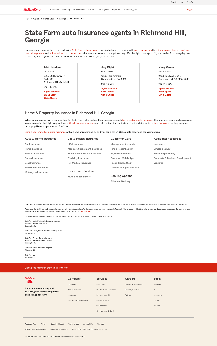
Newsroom (159, 144)
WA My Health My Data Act (35, 329)
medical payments (34, 53)
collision (185, 50)
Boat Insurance (33, 163)
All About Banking (120, 181)
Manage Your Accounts (123, 144)
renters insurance (160, 123)
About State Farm (75, 290)
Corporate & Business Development (172, 158)
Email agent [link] (50, 95)
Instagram (158, 295)
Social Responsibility (164, 153)
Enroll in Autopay (102, 300)
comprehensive (172, 50)
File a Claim (100, 284)
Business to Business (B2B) (78, 300)
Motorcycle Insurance (36, 172)
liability (159, 50)
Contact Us (72, 284)
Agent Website (52, 91)
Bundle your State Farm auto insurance (45, 132)
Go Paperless (101, 306)
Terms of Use (73, 324)
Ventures (158, 163)
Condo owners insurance (82, 123)
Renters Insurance (34, 153)
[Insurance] (54, 10)
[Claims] (91, 10)
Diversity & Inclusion (132, 290)
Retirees (128, 295)
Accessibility (88, 324)
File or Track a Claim (121, 163)
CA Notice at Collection (59, 329)
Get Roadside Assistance (106, 290)
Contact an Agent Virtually (125, 167)
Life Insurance (75, 144)
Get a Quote (50, 98)
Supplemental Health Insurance (84, 153)
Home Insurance (33, 149)
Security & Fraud (57, 324)
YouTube (157, 306)
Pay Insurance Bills (121, 153)
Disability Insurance (78, 158)
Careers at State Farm (133, 284)
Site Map (100, 324)
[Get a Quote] (103, 10)
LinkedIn (157, 300)
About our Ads (30, 324)
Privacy (43, 324)
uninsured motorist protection (65, 53)
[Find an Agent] (130, 10)
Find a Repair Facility (122, 149)
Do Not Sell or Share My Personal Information (89, 329)
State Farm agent (85, 211)
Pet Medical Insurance (79, 163)
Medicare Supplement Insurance (85, 149)
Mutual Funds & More (79, 176)
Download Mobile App (122, 158)
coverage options (143, 50)
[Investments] (79, 10)
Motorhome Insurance (36, 167)
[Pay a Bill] (116, 10)
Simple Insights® (162, 149)
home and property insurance (137, 120)
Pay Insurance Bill (103, 295)
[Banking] (66, 10)
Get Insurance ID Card (105, 311)
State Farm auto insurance (85, 50)
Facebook (157, 284)
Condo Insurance (33, 158)
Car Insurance (32, 144)
